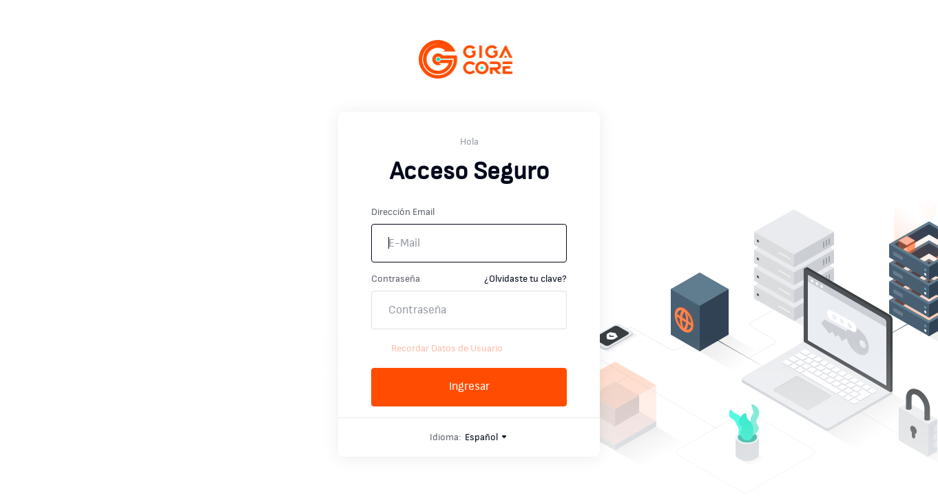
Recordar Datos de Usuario (437, 348)
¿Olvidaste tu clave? (525, 279)
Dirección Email (403, 212)
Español (486, 437)
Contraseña (395, 279)
